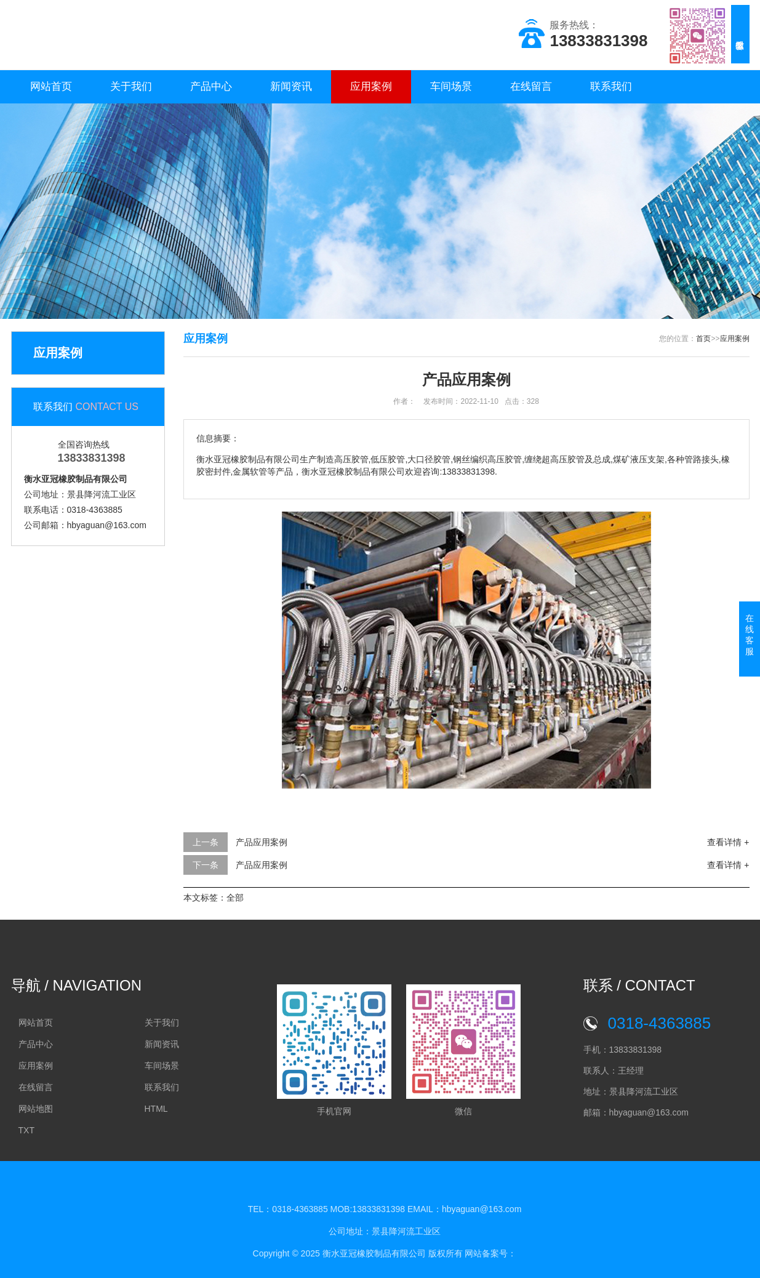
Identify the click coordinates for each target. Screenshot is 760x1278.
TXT (26, 1130)
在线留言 (531, 86)
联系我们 (611, 86)
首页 (703, 338)
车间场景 (451, 86)
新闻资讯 (291, 86)
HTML (156, 1109)
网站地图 (35, 1109)
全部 (235, 897)
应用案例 (371, 86)
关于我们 (131, 86)
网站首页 (51, 86)
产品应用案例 (261, 842)
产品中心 (211, 86)
